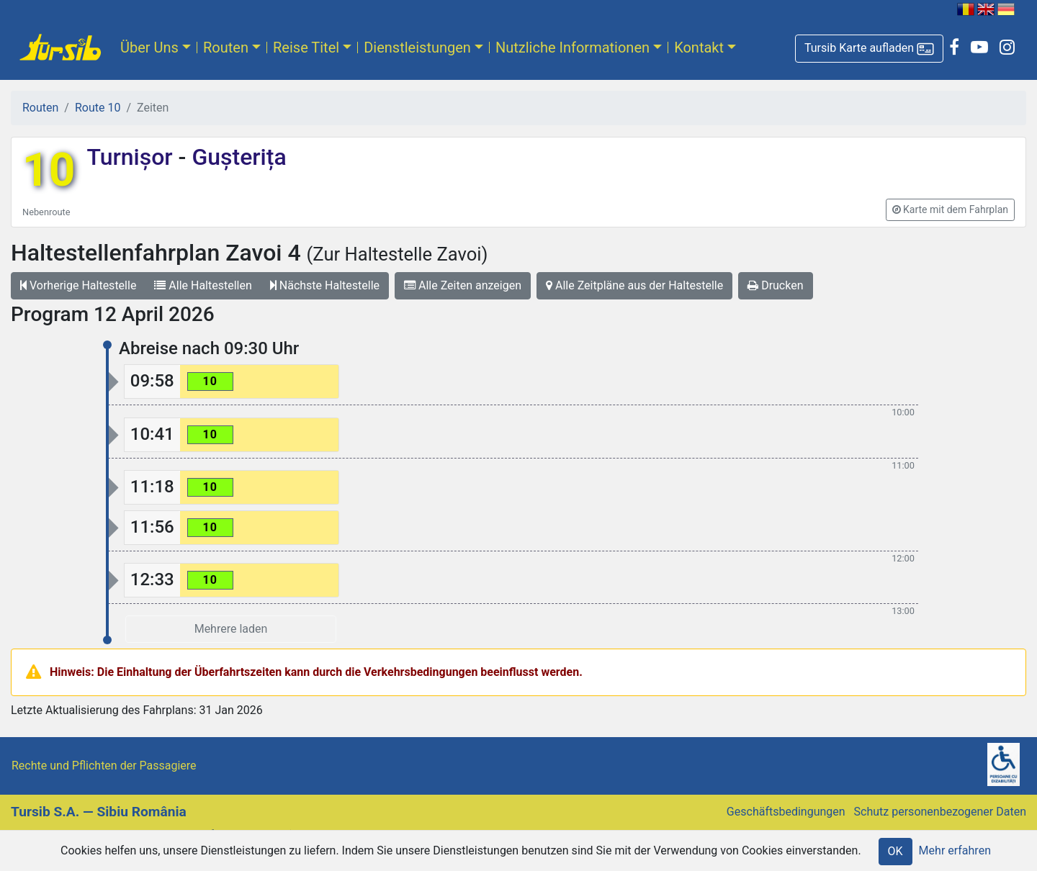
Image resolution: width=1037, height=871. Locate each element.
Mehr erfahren (955, 850)
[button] (869, 49)
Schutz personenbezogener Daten (940, 811)
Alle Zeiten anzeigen (462, 285)
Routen (225, 47)
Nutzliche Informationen (572, 47)
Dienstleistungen (417, 47)
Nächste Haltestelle (325, 285)
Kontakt (699, 47)
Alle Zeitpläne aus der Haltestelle (634, 285)
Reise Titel (306, 47)
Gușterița (236, 157)
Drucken (775, 285)
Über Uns (149, 47)
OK (895, 851)
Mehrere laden (231, 629)
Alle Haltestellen (202, 285)
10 (48, 170)
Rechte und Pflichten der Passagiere (104, 765)
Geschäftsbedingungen (786, 811)
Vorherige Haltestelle (78, 285)
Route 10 (97, 107)
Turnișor (132, 157)
